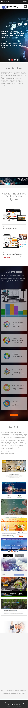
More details (7, 230)
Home (8, 706)
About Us (13, 706)
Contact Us (19, 706)
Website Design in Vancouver (13, 690)
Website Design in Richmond (13, 692)
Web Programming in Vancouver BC (16, 693)
